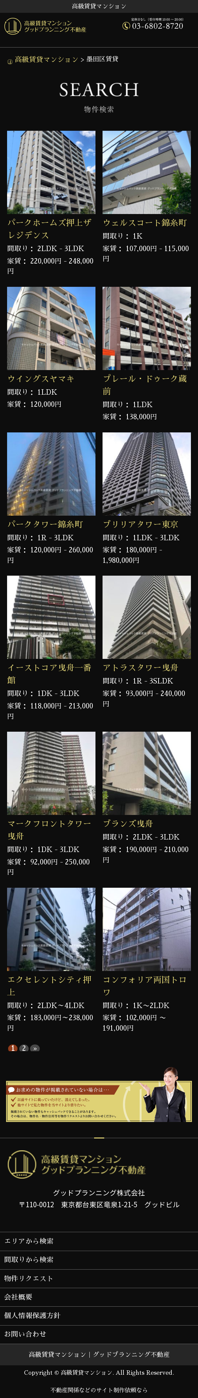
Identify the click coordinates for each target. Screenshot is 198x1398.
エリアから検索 (29, 1241)
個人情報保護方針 (32, 1315)
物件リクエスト (29, 1278)
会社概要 (18, 1297)
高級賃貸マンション (46, 59)
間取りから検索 (29, 1259)
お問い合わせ (25, 1334)
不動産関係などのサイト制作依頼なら (99, 1390)
